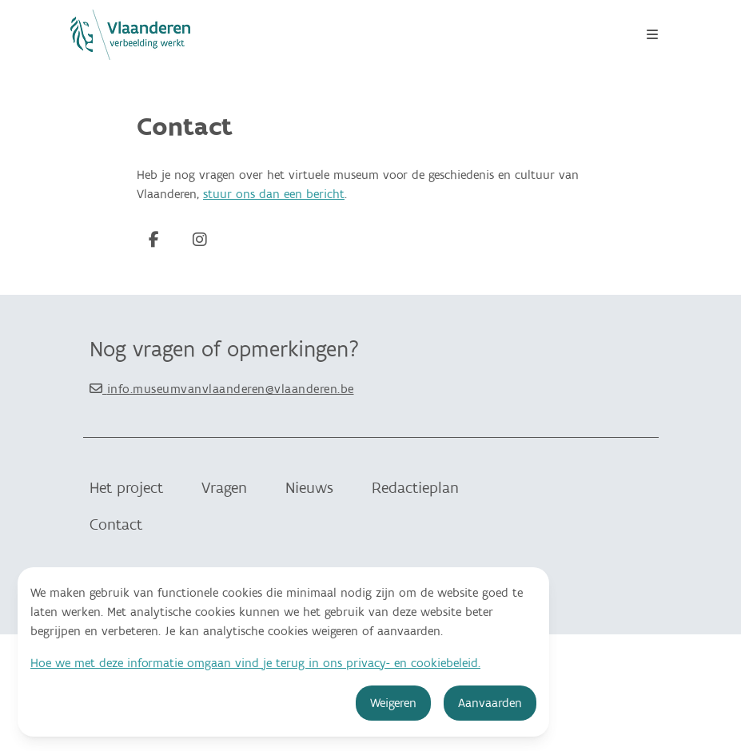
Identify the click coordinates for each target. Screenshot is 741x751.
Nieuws (309, 488)
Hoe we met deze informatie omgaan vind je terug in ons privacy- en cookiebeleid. (255, 663)
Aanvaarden (490, 703)
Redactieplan (415, 488)
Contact (116, 525)
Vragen (224, 488)
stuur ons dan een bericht (274, 194)
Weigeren (393, 703)
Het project (126, 488)
